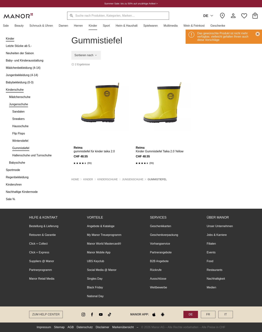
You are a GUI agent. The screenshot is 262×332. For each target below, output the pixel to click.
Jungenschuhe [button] (132, 179)
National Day (95, 296)
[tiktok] (109, 314)
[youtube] (100, 314)
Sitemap (59, 327)
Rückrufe (156, 269)
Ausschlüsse (158, 278)
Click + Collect (38, 243)
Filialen (211, 243)
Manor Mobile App (98, 252)
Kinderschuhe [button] (107, 179)
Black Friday (95, 287)
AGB (71, 327)
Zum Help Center (46, 314)
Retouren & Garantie (42, 234)
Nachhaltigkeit (216, 278)
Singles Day (94, 278)
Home (75, 179)
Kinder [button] (88, 179)
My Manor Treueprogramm (104, 234)
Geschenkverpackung (164, 234)
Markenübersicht (123, 327)
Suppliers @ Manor (41, 261)
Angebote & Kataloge (100, 226)
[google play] (162, 314)
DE (209, 15)
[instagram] (83, 314)
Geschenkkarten (160, 226)
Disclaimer (102, 327)
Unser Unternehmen (220, 226)
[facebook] (92, 314)
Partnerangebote (161, 252)
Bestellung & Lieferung (43, 226)
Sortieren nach (86, 55)
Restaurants (214, 269)
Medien (211, 287)
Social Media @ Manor (101, 269)
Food (210, 261)
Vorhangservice (160, 243)
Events (211, 252)
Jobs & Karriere (217, 234)
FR (208, 314)
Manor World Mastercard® (104, 243)
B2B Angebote (159, 261)
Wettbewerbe (158, 287)
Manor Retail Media (41, 278)
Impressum (44, 327)
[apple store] (154, 314)
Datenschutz (85, 327)
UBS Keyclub (95, 261)
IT (225, 314)
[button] (7, 26)
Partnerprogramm (40, 269)
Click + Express (39, 252)
